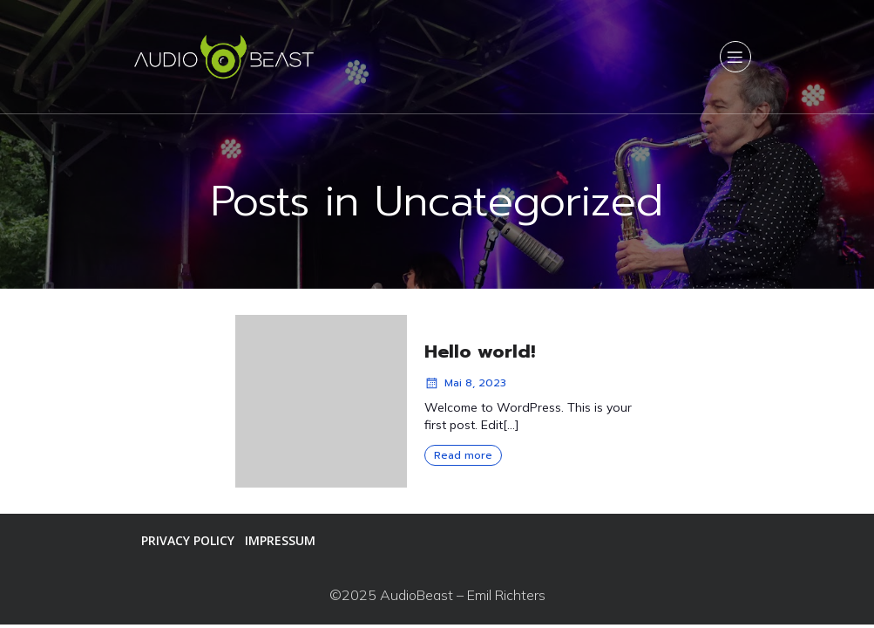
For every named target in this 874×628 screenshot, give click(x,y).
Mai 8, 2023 (465, 383)
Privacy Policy (187, 540)
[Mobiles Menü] (735, 56)
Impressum (280, 540)
